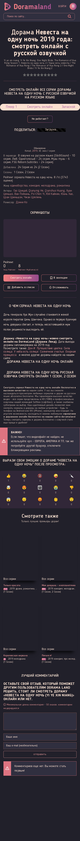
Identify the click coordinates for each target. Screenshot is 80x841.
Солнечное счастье (52, 351)
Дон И (31, 348)
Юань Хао (67, 194)
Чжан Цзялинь (33, 197)
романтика (63, 185)
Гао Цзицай (20, 190)
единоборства (19, 185)
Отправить (40, 754)
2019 (34, 151)
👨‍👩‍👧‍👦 (39, 490)
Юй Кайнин (52, 194)
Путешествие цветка (49, 348)
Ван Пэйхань (22, 194)
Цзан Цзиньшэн (12, 197)
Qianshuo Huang (55, 190)
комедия (34, 185)
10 (55, 75)
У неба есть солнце (26, 351)
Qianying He (36, 190)
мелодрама (48, 185)
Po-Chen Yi (38, 194)
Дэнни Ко (21, 202)
